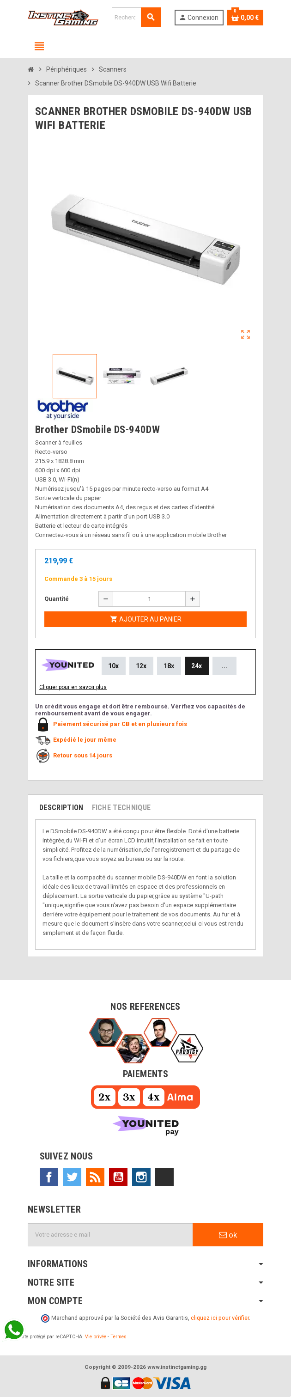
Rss (95, 1177)
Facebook (49, 1177)
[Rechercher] (136, 17)
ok (228, 1234)
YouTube (118, 1177)
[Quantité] (149, 599)
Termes (118, 1337)
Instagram (141, 1177)
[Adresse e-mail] (110, 1234)
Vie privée (95, 1337)
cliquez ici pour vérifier (220, 1317)
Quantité (56, 598)
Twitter (72, 1177)
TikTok (164, 1177)
